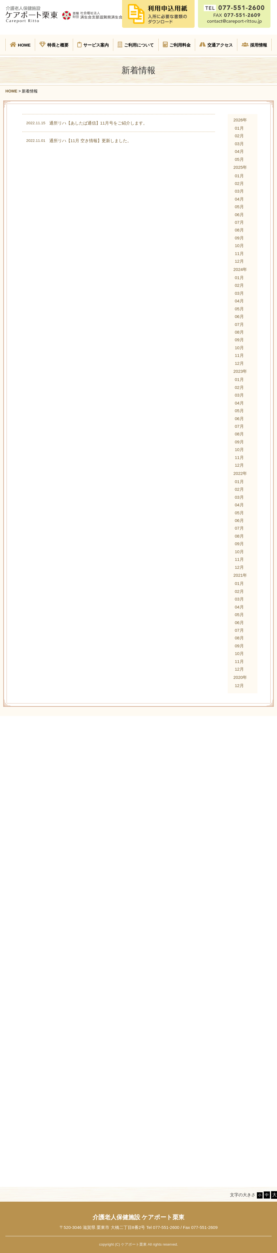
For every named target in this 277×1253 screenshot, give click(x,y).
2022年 (240, 473)
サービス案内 (93, 44)
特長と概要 (54, 44)
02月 (239, 135)
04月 (239, 151)
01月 (239, 128)
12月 (239, 261)
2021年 (240, 575)
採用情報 (254, 44)
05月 (239, 159)
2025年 (240, 167)
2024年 (240, 269)
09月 (239, 237)
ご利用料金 (177, 44)
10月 (239, 245)
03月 (239, 143)
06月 (239, 214)
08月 (239, 230)
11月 (239, 253)
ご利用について (136, 44)
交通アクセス (216, 44)
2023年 (240, 371)
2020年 (240, 677)
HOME (20, 44)
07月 (239, 222)
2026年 (240, 119)
